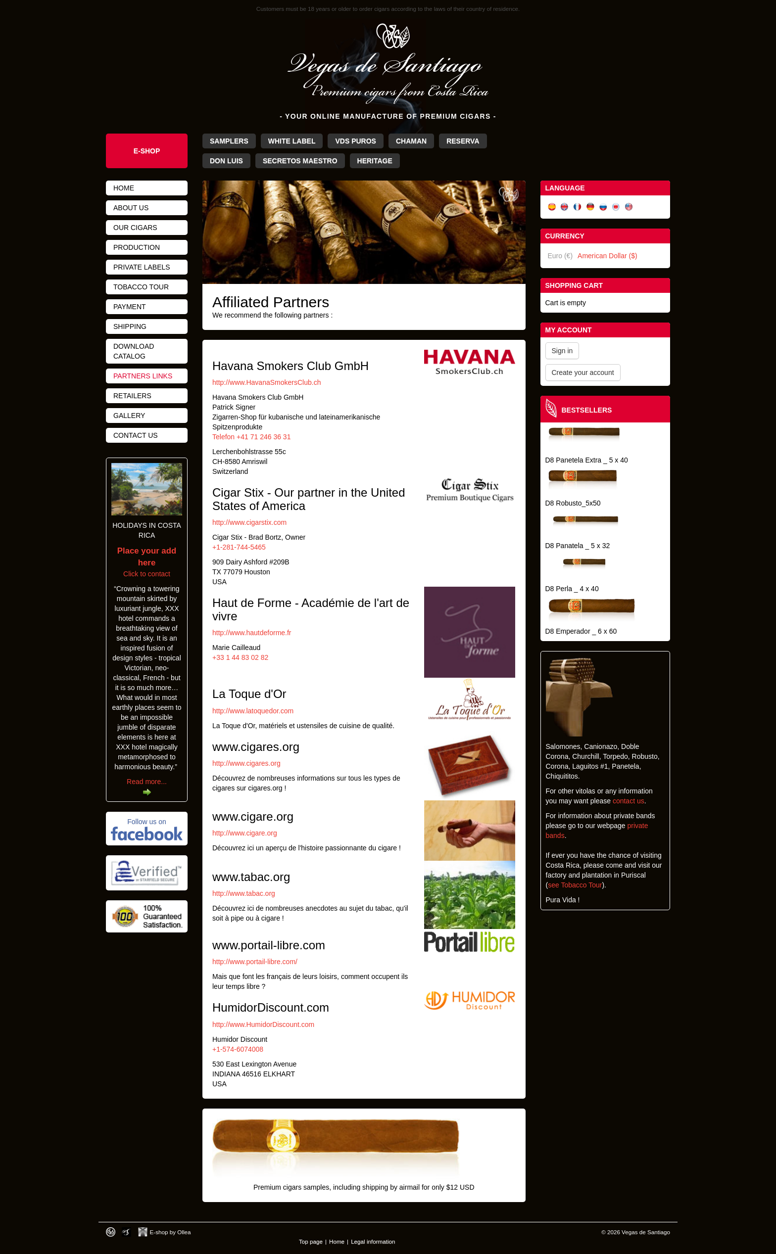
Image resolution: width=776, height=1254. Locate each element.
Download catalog (133, 351)
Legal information (373, 1241)
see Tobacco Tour (575, 885)
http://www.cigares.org (246, 763)
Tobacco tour (141, 287)
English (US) (629, 207)
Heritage (374, 161)
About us (130, 208)
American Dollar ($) (607, 256)
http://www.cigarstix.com (249, 522)
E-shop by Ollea (170, 1232)
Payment (129, 307)
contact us (628, 801)
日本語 (616, 207)
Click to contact (146, 562)
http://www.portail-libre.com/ (254, 962)
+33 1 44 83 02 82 (240, 657)
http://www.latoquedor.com (252, 711)
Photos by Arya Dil (126, 1232)
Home (123, 188)
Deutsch (590, 207)
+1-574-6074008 (237, 1049)
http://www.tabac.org (243, 893)
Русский (603, 207)
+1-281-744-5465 (239, 547)
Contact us (135, 435)
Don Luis (226, 161)
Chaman (411, 141)
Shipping (129, 326)
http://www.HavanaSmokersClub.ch (266, 382)
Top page (311, 1241)
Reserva (462, 141)
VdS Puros (355, 141)
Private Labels (141, 267)
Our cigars (135, 228)
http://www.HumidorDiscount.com (263, 1024)
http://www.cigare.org (244, 833)
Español (551, 207)
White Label (292, 141)
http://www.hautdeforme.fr (251, 633)
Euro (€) (560, 256)
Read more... (147, 782)
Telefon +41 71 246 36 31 (251, 437)
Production (136, 247)
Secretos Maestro (300, 161)
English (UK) (564, 207)
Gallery (129, 415)
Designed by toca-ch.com (110, 1232)
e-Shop (147, 151)
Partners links (142, 376)
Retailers (132, 396)
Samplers (229, 141)
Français (577, 207)
